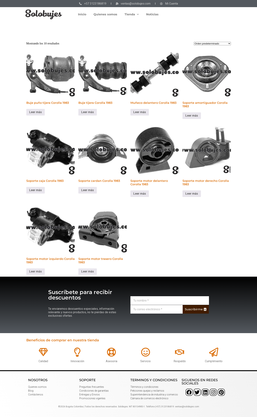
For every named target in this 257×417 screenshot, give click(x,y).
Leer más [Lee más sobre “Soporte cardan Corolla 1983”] (87, 190)
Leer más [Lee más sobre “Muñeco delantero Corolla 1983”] (139, 112)
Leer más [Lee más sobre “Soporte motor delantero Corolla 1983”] (139, 193)
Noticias (152, 14)
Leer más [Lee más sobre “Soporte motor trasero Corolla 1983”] (87, 271)
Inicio (82, 14)
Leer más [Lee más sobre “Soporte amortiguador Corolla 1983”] (191, 115)
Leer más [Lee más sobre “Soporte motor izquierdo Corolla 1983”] (35, 271)
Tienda (132, 14)
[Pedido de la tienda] (212, 43)
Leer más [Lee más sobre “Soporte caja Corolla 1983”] (35, 190)
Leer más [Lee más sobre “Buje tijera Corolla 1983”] (87, 112)
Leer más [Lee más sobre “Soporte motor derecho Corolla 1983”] (191, 193)
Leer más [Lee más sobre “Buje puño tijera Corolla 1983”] (35, 112)
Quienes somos (105, 14)
